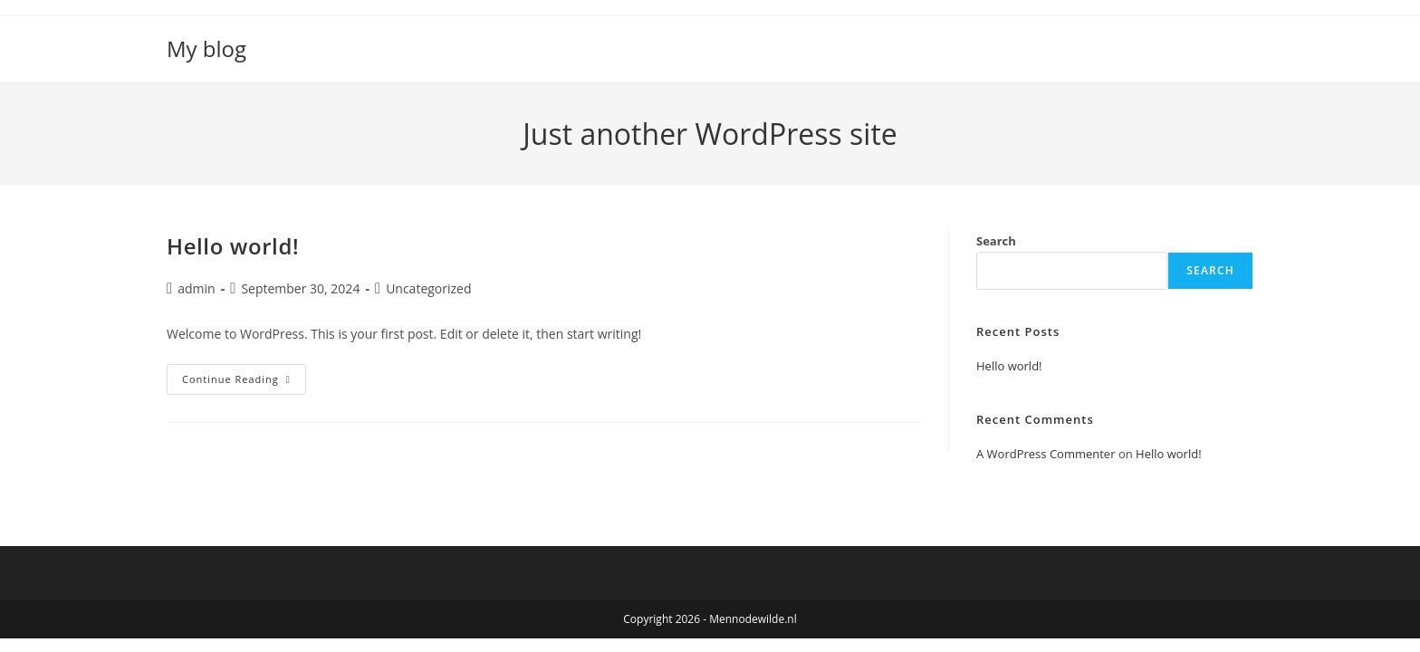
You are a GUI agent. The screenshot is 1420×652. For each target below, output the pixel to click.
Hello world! (233, 246)
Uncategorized (428, 288)
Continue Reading (244, 382)
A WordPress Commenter (1046, 454)
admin (196, 288)
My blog (206, 48)
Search (996, 241)
